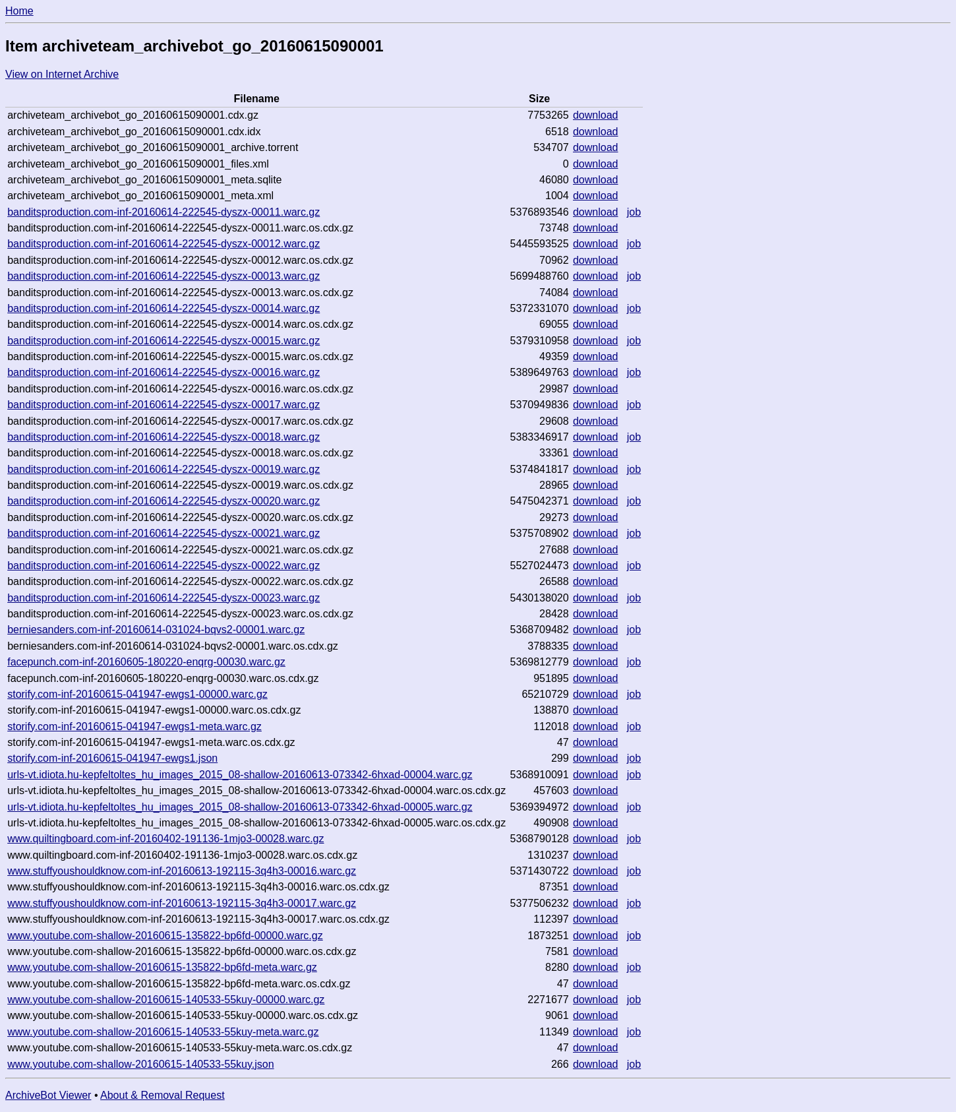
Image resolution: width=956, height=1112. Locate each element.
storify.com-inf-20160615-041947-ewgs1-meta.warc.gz (134, 726)
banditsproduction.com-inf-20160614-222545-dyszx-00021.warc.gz (163, 533)
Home (19, 10)
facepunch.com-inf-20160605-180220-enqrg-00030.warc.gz (146, 661)
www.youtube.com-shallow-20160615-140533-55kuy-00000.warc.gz (165, 999)
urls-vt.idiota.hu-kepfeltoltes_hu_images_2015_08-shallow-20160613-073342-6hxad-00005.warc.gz (239, 807)
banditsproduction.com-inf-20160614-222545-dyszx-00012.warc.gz (163, 243)
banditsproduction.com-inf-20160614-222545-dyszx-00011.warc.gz (163, 212)
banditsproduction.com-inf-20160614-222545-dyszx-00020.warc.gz (163, 501)
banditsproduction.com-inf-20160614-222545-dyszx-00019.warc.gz (163, 469)
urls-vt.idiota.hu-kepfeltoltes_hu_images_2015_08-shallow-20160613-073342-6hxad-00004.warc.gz (239, 774)
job (634, 212)
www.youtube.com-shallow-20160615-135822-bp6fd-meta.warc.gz (162, 967)
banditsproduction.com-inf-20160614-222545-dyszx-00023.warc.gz (163, 597)
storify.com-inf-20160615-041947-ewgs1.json (112, 758)
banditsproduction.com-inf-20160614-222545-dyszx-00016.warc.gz (163, 372)
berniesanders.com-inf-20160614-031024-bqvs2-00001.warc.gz (156, 629)
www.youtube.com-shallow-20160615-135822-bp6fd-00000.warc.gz (165, 935)
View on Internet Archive (62, 74)
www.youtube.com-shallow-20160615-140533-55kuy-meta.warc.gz (162, 1031)
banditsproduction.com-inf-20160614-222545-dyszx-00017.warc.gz (163, 404)
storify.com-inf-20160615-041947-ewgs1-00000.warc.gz (137, 694)
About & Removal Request (162, 1095)
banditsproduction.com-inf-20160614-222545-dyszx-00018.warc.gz (163, 437)
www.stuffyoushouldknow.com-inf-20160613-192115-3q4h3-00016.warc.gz (181, 871)
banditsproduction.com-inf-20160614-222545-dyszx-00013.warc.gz (163, 276)
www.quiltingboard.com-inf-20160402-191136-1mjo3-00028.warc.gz (165, 838)
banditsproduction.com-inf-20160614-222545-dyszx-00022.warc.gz (163, 565)
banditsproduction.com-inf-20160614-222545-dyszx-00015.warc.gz (163, 340)
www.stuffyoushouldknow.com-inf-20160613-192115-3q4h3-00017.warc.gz (181, 903)
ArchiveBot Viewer (48, 1095)
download (595, 115)
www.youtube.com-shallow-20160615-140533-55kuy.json (140, 1064)
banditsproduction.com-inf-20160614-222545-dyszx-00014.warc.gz (163, 308)
